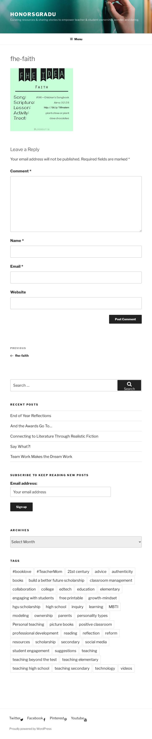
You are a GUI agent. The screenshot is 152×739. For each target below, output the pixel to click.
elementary (110, 589)
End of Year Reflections (30, 415)
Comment (20, 171)
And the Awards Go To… (31, 426)
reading (70, 633)
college (47, 589)
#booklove (22, 571)
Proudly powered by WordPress (30, 728)
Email (16, 266)
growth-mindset (102, 598)
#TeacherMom (49, 571)
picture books (61, 624)
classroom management (111, 580)
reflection (91, 633)
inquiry (78, 607)
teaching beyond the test (35, 659)
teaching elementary (80, 659)
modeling (21, 615)
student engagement (31, 651)
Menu (76, 39)
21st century (78, 571)
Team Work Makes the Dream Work (41, 456)
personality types (92, 615)
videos (126, 668)
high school (56, 607)
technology (105, 668)
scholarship (45, 642)
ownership (43, 615)
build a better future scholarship (56, 580)
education (86, 589)
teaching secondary (72, 668)
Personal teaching (28, 624)
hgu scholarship (26, 607)
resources (21, 642)
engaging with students (33, 598)
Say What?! (20, 446)
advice (100, 571)
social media (96, 642)
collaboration (24, 589)
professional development (35, 633)
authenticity (122, 571)
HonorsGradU (33, 14)
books (18, 580)
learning (96, 607)
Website (18, 292)
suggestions (65, 651)
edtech (65, 589)
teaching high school (31, 668)
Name (17, 240)
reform (111, 633)
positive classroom (95, 624)
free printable (71, 598)
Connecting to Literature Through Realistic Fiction (54, 436)
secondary (70, 642)
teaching (89, 651)
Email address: (23, 483)
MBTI (113, 607)
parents (65, 615)
